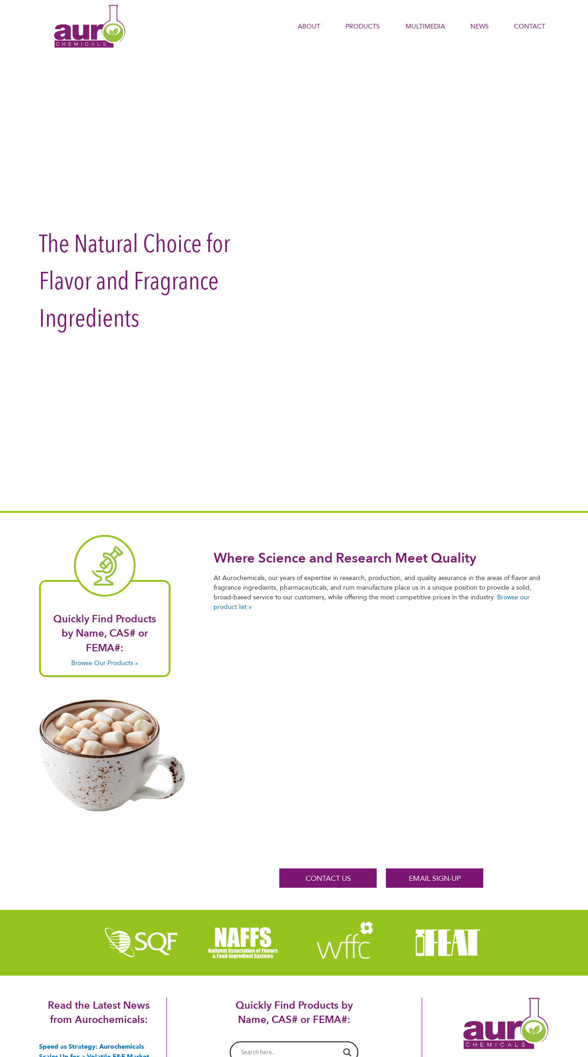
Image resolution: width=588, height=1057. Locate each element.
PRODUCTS (362, 26)
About (309, 26)
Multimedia (425, 26)
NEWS (479, 26)
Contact (529, 26)
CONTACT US (328, 878)
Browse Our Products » (104, 663)
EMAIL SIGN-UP (435, 878)
